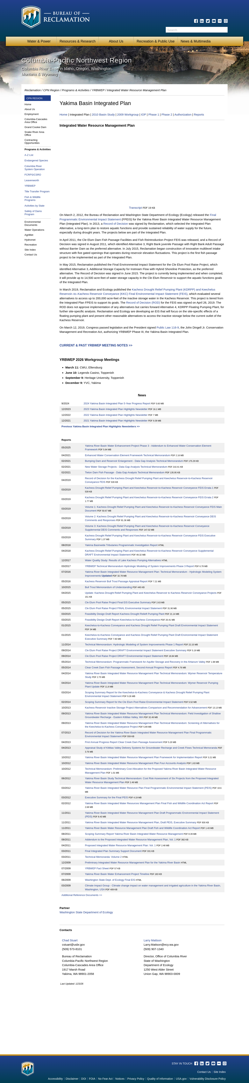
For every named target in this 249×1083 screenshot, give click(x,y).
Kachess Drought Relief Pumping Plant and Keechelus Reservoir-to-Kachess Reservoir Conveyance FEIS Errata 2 (149, 497)
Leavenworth (32, 180)
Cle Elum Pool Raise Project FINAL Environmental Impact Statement (123, 608)
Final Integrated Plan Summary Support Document (113, 851)
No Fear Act (105, 1078)
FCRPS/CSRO (33, 174)
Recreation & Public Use (155, 41)
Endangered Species (36, 160)
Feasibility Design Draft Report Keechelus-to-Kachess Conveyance (122, 619)
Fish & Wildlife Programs (32, 199)
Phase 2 (166, 114)
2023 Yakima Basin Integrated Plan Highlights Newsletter (115, 409)
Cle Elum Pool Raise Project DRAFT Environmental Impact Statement (124, 656)
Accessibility (55, 1078)
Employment (32, 114)
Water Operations (34, 229)
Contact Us (31, 254)
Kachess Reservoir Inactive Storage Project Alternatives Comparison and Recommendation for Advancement (146, 707)
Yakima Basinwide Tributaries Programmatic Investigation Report (121, 545)
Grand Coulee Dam (35, 127)
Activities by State (35, 205)
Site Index (30, 249)
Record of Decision (115, 223)
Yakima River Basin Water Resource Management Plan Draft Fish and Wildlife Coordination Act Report (143, 828)
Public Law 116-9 (168, 327)
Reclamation (33, 90)
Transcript (135, 207)
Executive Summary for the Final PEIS (106, 797)
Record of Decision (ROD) (143, 302)
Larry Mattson (152, 940)
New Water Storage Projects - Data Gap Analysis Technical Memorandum (126, 466)
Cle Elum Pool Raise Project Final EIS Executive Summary (118, 602)
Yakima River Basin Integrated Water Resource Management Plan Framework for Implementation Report (143, 757)
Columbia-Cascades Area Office (36, 121)
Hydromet (30, 239)
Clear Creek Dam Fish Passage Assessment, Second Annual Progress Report (128, 667)
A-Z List (29, 155)
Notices (119, 1078)
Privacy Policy (135, 1078)
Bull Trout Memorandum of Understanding (108, 587)
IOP (143, 114)
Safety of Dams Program (33, 213)
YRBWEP (98, 90)
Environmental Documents (33, 223)
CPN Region (51, 90)
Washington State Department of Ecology (86, 912)
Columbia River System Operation (35, 168)
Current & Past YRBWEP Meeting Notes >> (96, 345)
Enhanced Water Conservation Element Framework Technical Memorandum (128, 455)
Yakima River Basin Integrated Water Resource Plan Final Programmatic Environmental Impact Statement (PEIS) (148, 787)
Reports (199, 114)
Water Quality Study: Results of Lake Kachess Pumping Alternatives (123, 560)
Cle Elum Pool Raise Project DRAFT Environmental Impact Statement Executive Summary (135, 650)
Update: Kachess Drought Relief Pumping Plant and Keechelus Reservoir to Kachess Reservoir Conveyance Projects (151, 592)
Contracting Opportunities (32, 142)
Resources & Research (78, 41)
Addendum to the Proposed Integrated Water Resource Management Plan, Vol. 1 (130, 839)
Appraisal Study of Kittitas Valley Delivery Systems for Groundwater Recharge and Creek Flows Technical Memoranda (151, 747)
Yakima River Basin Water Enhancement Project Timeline (117, 874)
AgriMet (29, 234)
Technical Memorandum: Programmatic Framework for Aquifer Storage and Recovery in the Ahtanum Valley (145, 661)
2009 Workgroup (128, 114)
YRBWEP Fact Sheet (97, 868)
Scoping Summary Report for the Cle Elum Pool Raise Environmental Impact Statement (134, 702)
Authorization (182, 114)
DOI (83, 1078)
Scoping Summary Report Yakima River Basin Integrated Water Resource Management (134, 833)
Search (225, 30)
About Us (116, 41)
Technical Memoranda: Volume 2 (103, 856)
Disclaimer (72, 1078)
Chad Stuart (70, 940)
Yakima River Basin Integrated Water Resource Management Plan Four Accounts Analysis (135, 763)
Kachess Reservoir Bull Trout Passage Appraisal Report (116, 581)
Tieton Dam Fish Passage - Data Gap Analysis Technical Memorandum (125, 472)
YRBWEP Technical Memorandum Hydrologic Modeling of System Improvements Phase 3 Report (140, 566)
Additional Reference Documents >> (81, 895)
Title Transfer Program (37, 191)
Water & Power (39, 41)
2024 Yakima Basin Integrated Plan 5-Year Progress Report (117, 403)
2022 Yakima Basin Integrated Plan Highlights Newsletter (115, 414)
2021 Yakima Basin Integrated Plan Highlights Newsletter (115, 420)
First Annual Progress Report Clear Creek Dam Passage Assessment (124, 742)
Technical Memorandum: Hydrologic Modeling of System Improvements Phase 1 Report (134, 644)
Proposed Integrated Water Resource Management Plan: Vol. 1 (120, 845)
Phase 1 (153, 114)
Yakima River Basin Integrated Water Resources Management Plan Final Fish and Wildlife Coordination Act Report (149, 803)
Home (28, 104)
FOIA (92, 1078)
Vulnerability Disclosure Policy (207, 1078)
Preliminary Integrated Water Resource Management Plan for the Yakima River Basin (132, 862)
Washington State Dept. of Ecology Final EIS (110, 879)
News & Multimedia (196, 41)
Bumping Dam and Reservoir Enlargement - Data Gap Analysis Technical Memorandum (134, 460)
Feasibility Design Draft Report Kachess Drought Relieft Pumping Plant (124, 613)
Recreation (31, 244)
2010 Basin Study (103, 114)
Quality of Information (160, 1078)
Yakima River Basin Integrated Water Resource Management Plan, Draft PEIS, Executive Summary (141, 822)
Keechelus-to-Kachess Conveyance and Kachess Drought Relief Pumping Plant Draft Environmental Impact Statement (151, 625)
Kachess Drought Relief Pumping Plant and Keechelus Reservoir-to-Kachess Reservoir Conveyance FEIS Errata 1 (149, 487)
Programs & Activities (38, 149)
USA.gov (181, 1078)
